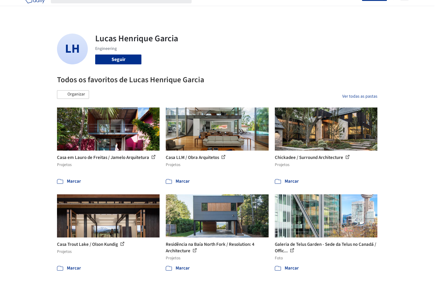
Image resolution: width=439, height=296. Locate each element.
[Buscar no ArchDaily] (126, 8)
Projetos (207, 8)
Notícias (290, 8)
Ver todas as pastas (359, 96)
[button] (73, 94)
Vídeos (310, 8)
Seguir (118, 59)
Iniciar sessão (344, 8)
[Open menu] (404, 9)
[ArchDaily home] (35, 8)
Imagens (229, 8)
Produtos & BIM (259, 8)
